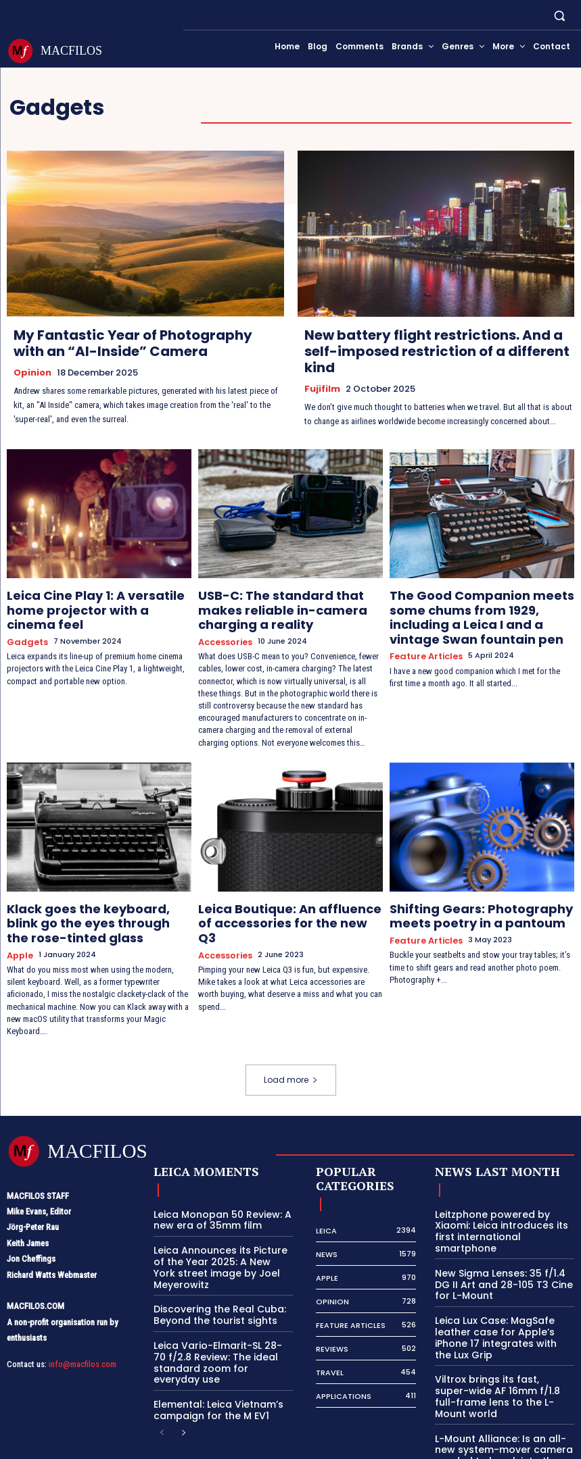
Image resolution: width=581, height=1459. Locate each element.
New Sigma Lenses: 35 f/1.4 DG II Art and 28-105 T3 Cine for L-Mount (502, 1246)
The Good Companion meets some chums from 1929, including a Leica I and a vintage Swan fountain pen (481, 604)
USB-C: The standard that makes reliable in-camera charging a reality (283, 604)
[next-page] (183, 1399)
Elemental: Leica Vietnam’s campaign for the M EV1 (213, 1377)
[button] (559, 15)
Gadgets (25, 619)
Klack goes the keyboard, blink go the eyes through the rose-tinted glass (94, 906)
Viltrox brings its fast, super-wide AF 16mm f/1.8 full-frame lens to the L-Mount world (501, 1337)
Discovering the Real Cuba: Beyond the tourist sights (213, 1286)
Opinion (32, 372)
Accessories (223, 631)
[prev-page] (162, 1399)
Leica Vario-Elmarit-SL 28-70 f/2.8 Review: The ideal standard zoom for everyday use (218, 1331)
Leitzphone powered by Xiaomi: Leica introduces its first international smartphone (504, 1202)
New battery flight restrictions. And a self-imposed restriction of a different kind (437, 351)
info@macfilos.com (82, 1340)
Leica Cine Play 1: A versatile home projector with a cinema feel (94, 598)
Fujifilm (322, 388)
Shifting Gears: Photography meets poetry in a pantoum (482, 900)
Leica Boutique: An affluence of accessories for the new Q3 (279, 900)
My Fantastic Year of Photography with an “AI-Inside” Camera (133, 343)
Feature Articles (423, 631)
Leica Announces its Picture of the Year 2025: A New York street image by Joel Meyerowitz (220, 1241)
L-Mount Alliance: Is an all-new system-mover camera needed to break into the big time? (504, 1382)
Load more (291, 1057)
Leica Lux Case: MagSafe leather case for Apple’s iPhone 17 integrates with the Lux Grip (504, 1291)
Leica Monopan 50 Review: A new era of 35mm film (216, 1196)
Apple (18, 933)
